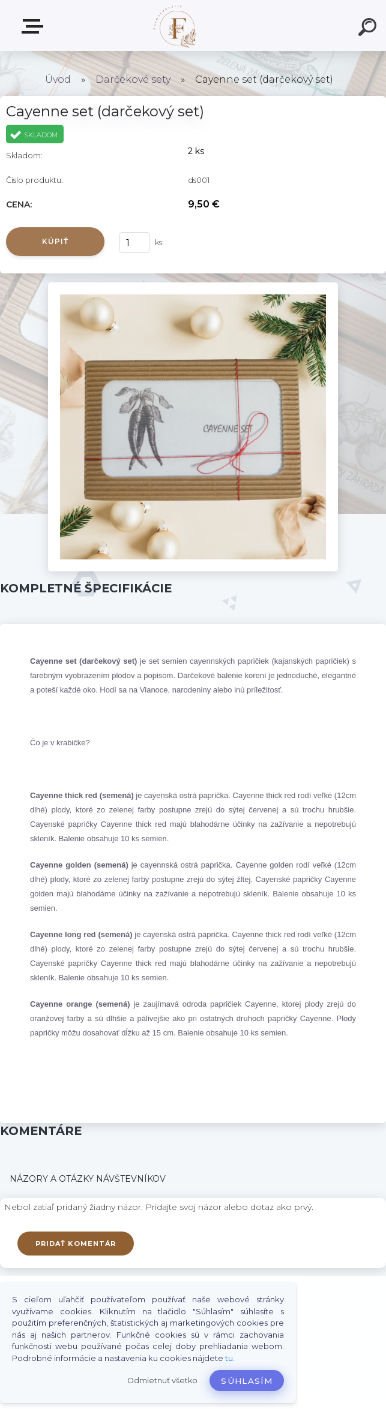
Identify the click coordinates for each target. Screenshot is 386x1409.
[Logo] (175, 25)
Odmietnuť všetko (162, 1380)
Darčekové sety (132, 79)
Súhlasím (247, 1381)
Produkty (35, 26)
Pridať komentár (75, 1243)
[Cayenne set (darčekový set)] (192, 286)
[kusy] (134, 242)
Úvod (58, 79)
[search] (369, 29)
